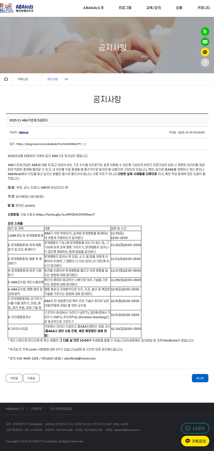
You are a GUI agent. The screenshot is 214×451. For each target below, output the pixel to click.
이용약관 (36, 409)
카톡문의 (199, 441)
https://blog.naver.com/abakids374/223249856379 (49, 144)
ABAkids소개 (14, 409)
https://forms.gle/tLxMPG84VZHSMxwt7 (65, 214)
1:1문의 (199, 428)
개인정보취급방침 (61, 409)
